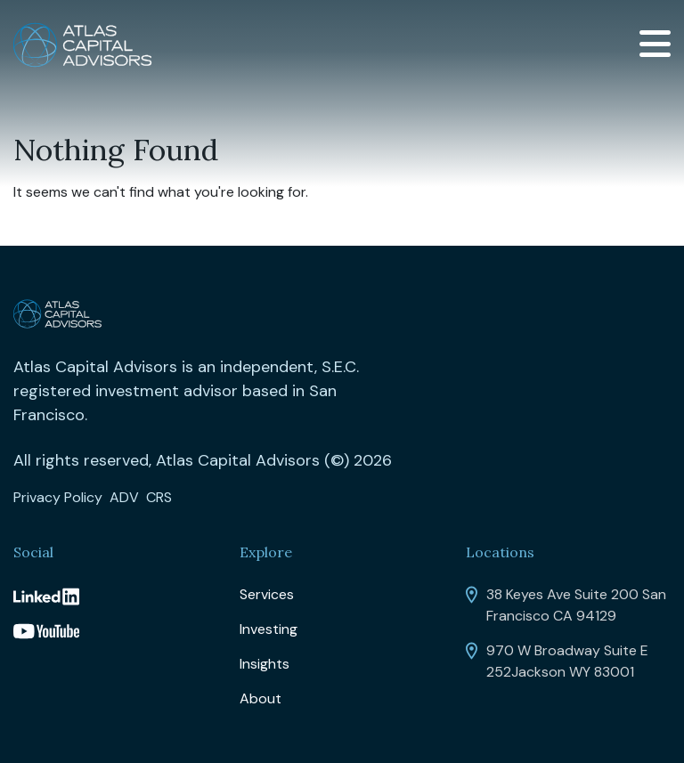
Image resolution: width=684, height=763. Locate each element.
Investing (268, 629)
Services (267, 594)
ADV (124, 497)
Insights (264, 663)
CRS (159, 497)
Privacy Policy (57, 497)
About (260, 698)
